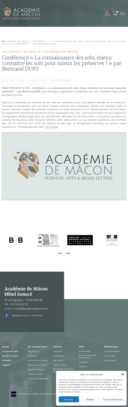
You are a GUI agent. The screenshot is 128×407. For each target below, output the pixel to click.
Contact (5, 364)
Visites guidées (59, 364)
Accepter (68, 399)
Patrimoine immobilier (37, 364)
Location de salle (10, 351)
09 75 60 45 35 (19, 304)
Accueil (5, 346)
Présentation (33, 351)
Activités (57, 346)
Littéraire (83, 366)
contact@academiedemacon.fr (30, 308)
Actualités (6, 360)
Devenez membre (35, 369)
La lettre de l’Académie (38, 378)
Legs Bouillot (110, 360)
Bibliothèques (111, 346)
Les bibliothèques (112, 351)
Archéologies (85, 351)
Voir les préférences (112, 399)
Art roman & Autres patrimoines (87, 356)
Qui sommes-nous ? (38, 346)
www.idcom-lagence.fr (50, 394)
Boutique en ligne (10, 355)
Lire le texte (51, 126)
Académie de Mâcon (16, 41)
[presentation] (60, 253)
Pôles (81, 346)
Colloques (57, 351)
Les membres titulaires (38, 360)
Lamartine (83, 362)
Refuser (90, 399)
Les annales (109, 355)
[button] (122, 374)
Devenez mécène (35, 374)
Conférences (59, 355)
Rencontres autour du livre (63, 369)
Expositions (58, 360)
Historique (32, 355)
